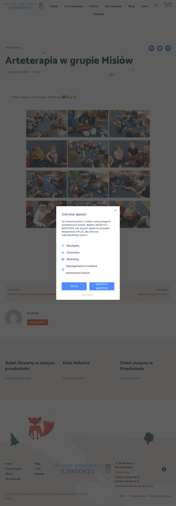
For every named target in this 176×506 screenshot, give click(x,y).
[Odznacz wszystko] (115, 210)
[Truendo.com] (88, 295)
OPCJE (74, 286)
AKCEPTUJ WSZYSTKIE (102, 286)
